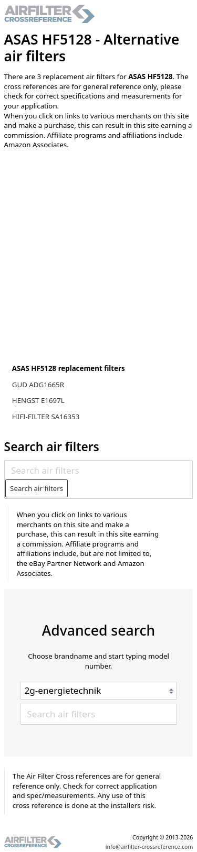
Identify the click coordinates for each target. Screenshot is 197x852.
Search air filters (36, 488)
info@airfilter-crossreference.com (149, 846)
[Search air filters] (98, 470)
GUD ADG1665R (38, 384)
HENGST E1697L (38, 400)
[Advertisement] (98, 259)
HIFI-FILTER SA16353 (46, 416)
